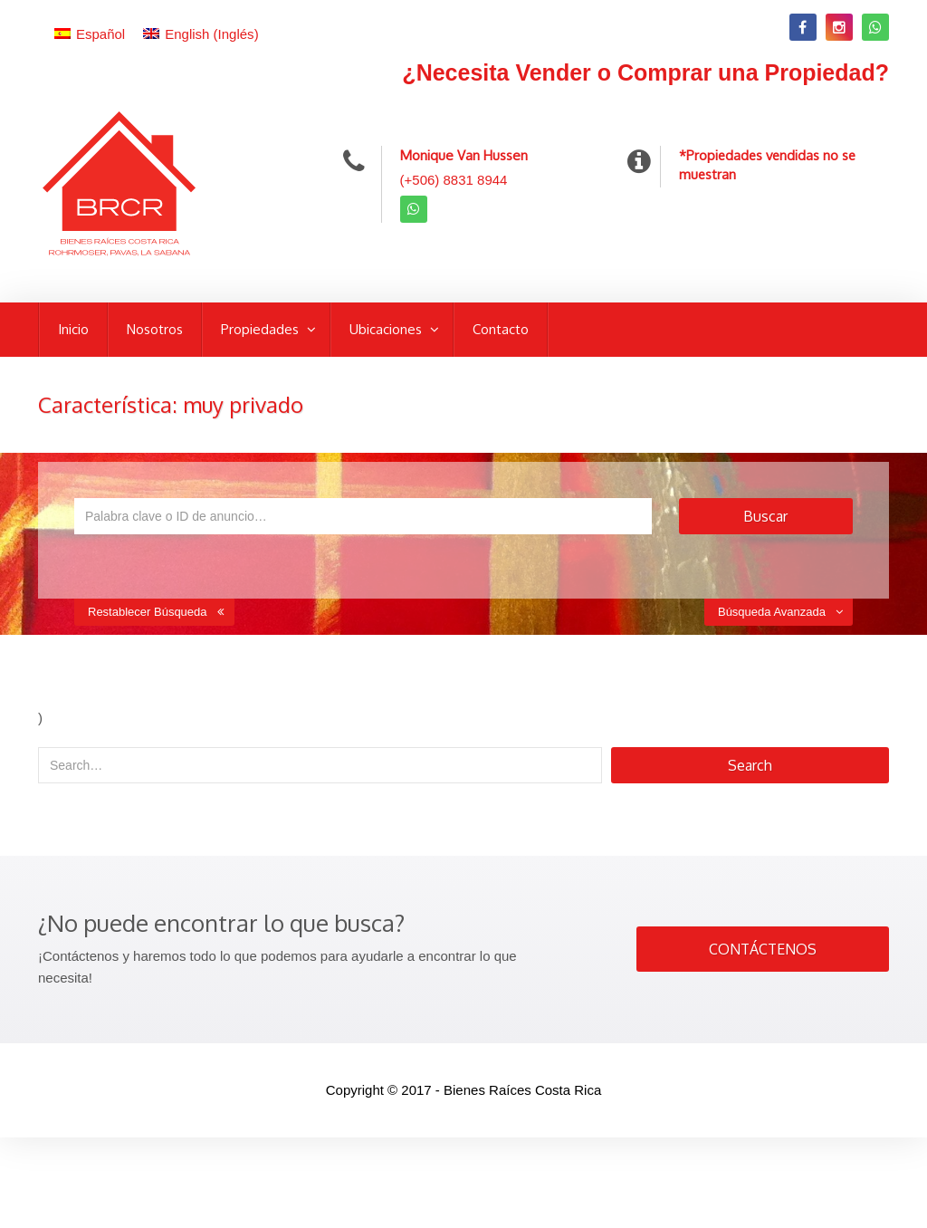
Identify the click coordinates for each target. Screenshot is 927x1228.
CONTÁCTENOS (763, 949)
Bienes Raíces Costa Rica (522, 1090)
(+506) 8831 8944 (454, 179)
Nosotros (155, 329)
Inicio (73, 329)
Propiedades (261, 329)
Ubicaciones (387, 329)
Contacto (501, 329)
